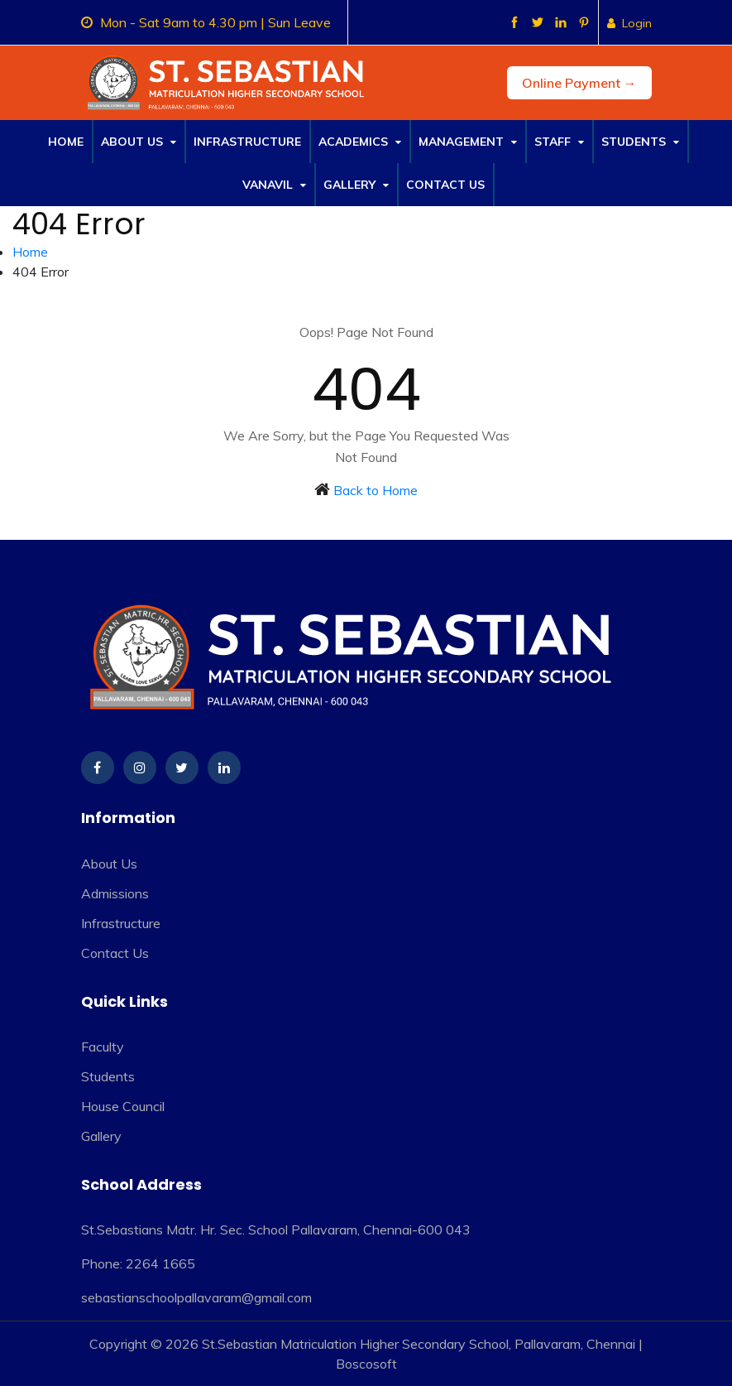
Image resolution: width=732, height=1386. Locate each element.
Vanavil (274, 184)
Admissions (115, 893)
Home (66, 141)
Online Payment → (579, 83)
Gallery (356, 184)
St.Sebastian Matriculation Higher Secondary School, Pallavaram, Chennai (418, 1343)
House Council (123, 1106)
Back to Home (375, 490)
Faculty (102, 1046)
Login (629, 23)
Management (468, 141)
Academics (359, 141)
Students (640, 141)
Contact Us (445, 184)
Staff (559, 141)
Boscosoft (366, 1363)
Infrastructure (247, 141)
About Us (138, 141)
